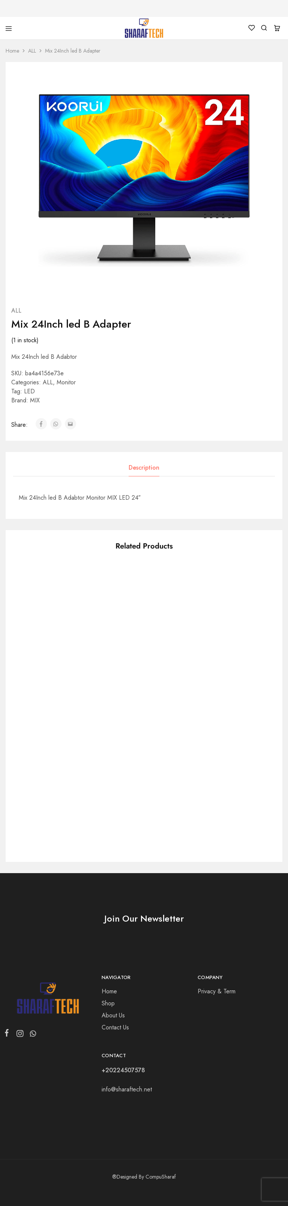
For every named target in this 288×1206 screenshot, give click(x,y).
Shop (108, 1003)
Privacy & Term (217, 991)
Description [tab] (144, 467)
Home (12, 50)
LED (29, 391)
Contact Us (115, 1027)
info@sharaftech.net (127, 1089)
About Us (113, 1015)
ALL (32, 50)
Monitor (66, 382)
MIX (35, 400)
